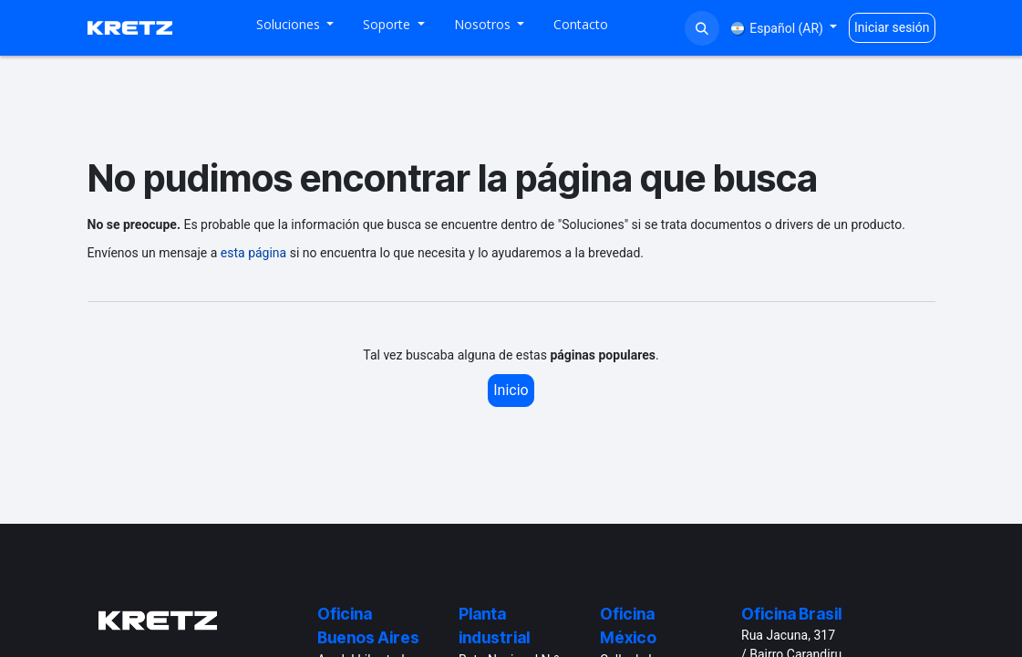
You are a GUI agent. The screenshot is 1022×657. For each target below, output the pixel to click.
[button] (702, 28)
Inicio (510, 390)
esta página (253, 252)
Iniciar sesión (892, 27)
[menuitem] (295, 28)
